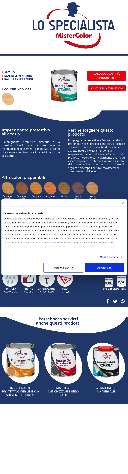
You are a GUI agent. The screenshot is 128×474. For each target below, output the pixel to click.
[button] (107, 88)
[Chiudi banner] (123, 202)
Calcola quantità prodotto (107, 75)
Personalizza (63, 267)
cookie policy (62, 242)
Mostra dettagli (109, 257)
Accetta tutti (104, 267)
